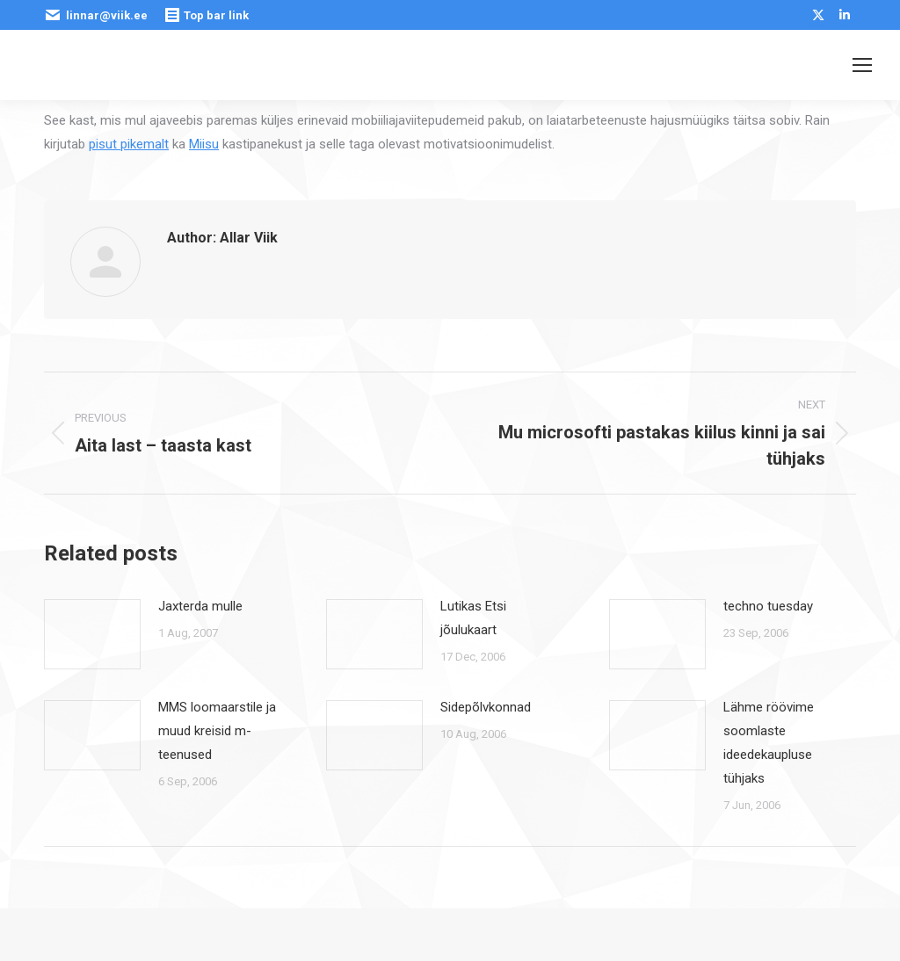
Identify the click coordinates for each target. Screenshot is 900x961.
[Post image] (92, 634)
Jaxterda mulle (200, 606)
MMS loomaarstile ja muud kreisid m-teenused (217, 730)
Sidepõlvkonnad (485, 707)
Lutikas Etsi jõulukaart (473, 618)
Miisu (204, 144)
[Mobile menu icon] (862, 65)
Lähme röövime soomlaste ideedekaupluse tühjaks (768, 742)
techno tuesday (768, 606)
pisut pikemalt (129, 144)
